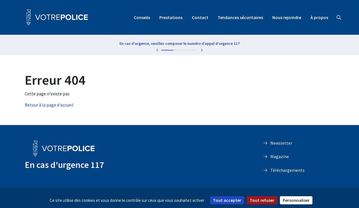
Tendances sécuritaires (240, 17)
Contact (200, 17)
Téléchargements (287, 170)
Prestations (171, 17)
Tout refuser (262, 200)
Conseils (142, 17)
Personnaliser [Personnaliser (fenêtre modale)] (296, 200)
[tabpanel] (179, 44)
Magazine (279, 156)
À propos (319, 17)
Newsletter (281, 143)
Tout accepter (227, 200)
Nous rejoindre (286, 17)
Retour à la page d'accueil (49, 105)
